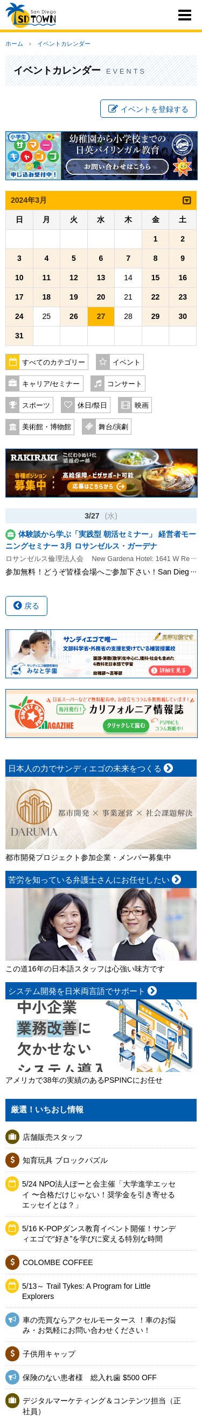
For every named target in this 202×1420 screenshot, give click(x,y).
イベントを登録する (148, 109)
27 (101, 316)
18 (47, 297)
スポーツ (36, 405)
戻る (26, 605)
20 (101, 297)
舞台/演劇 (114, 427)
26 (73, 316)
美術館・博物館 (46, 427)
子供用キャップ (49, 1354)
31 (19, 335)
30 (182, 316)
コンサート (124, 384)
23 (182, 297)
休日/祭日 (93, 405)
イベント (127, 362)
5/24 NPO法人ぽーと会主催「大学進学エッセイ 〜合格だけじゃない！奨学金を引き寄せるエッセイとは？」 (99, 1194)
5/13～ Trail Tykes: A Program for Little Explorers (86, 1291)
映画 (142, 405)
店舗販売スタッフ (53, 1137)
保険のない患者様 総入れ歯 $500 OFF (90, 1377)
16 (182, 277)
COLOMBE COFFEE (58, 1262)
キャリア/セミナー (51, 384)
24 (19, 316)
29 (155, 316)
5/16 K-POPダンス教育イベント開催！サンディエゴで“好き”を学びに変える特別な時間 (99, 1234)
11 (47, 277)
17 (19, 297)
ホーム (14, 43)
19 (73, 297)
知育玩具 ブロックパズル (65, 1160)
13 (101, 277)
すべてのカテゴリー (53, 362)
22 (155, 297)
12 (73, 277)
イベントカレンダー (63, 43)
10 (19, 277)
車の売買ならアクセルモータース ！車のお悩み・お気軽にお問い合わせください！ (99, 1325)
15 (155, 277)
